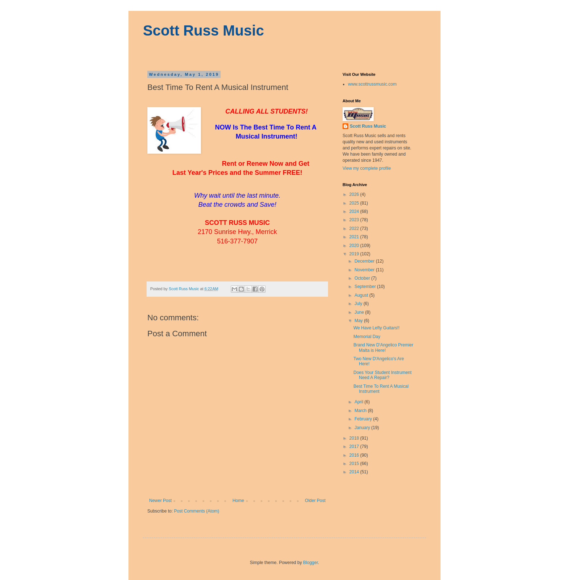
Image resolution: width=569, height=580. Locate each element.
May (359, 320)
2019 (354, 253)
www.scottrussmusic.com (372, 84)
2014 (354, 471)
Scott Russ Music (203, 30)
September (366, 286)
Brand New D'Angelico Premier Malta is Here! (383, 347)
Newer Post (160, 500)
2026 (354, 194)
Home (238, 500)
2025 (354, 203)
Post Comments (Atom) (196, 511)
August (362, 295)
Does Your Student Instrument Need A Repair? (382, 375)
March (361, 410)
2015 (354, 463)
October (363, 278)
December (365, 261)
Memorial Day (366, 336)
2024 (354, 211)
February (364, 418)
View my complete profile (367, 168)
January (363, 427)
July (359, 303)
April (359, 401)
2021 (354, 236)
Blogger (310, 562)
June (360, 312)
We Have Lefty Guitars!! (376, 327)
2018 (354, 438)
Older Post (315, 500)
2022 (354, 228)
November (365, 269)
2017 (354, 446)
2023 (354, 219)
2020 (354, 245)
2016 (354, 455)
